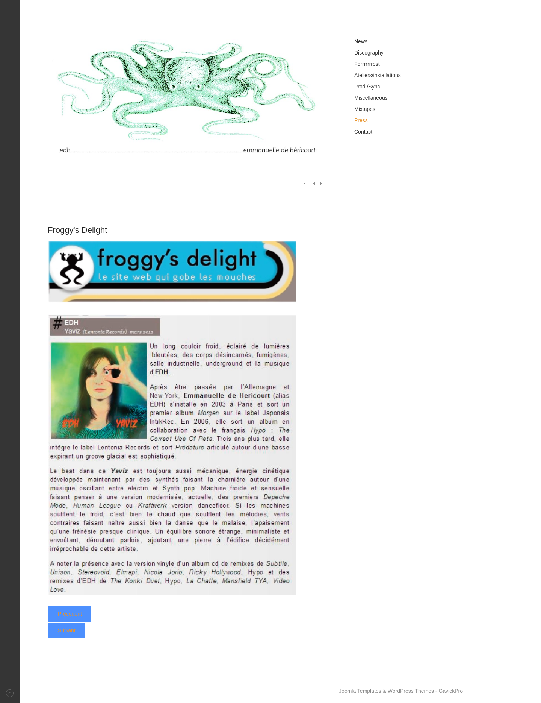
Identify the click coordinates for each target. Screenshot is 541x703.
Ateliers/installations (377, 75)
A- (322, 183)
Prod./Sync (367, 87)
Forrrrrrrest (367, 64)
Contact (363, 132)
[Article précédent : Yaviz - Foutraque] (69, 614)
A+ (305, 183)
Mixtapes (364, 109)
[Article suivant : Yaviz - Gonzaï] (66, 630)
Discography (369, 53)
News (360, 41)
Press (361, 120)
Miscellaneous (371, 98)
